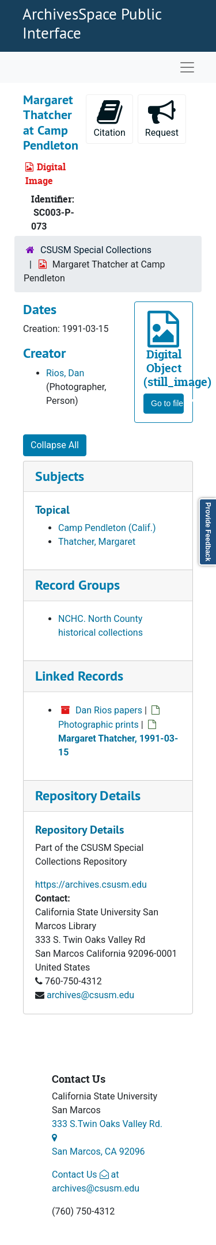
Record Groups (77, 585)
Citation (109, 118)
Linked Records (79, 676)
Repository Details (88, 795)
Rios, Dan (65, 373)
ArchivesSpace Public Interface (91, 23)
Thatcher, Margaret (96, 541)
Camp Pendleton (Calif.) (107, 527)
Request (165, 118)
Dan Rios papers (108, 710)
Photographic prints (98, 724)
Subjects (59, 476)
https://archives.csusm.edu (91, 884)
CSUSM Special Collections (95, 250)
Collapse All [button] (55, 445)
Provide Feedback (208, 532)
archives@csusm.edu (90, 995)
